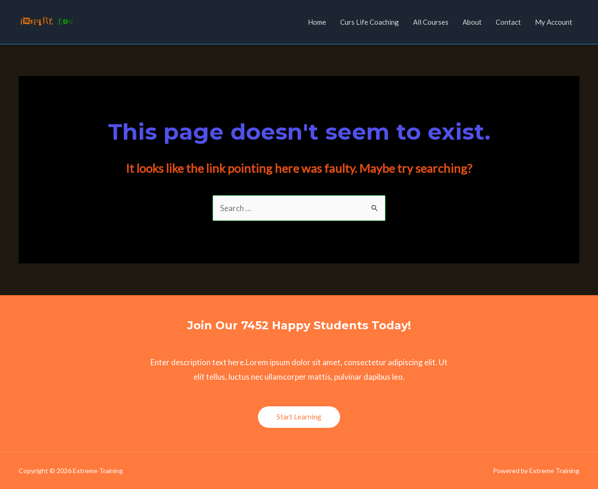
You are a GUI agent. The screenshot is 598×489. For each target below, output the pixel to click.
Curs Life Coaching (369, 22)
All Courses (430, 22)
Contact (508, 22)
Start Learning (299, 416)
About (472, 22)
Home (317, 22)
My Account (553, 22)
